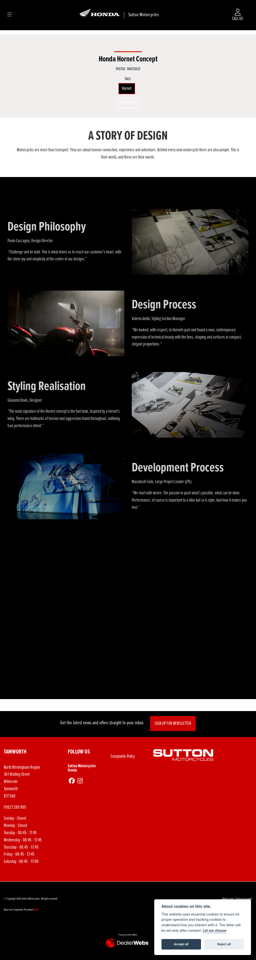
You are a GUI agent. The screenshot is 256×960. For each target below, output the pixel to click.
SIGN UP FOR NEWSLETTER (173, 724)
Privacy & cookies (244, 899)
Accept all (181, 944)
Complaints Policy (122, 757)
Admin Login (228, 899)
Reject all (224, 944)
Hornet (127, 89)
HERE (36, 910)
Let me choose (214, 931)
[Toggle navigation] (9, 15)
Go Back (128, 103)
